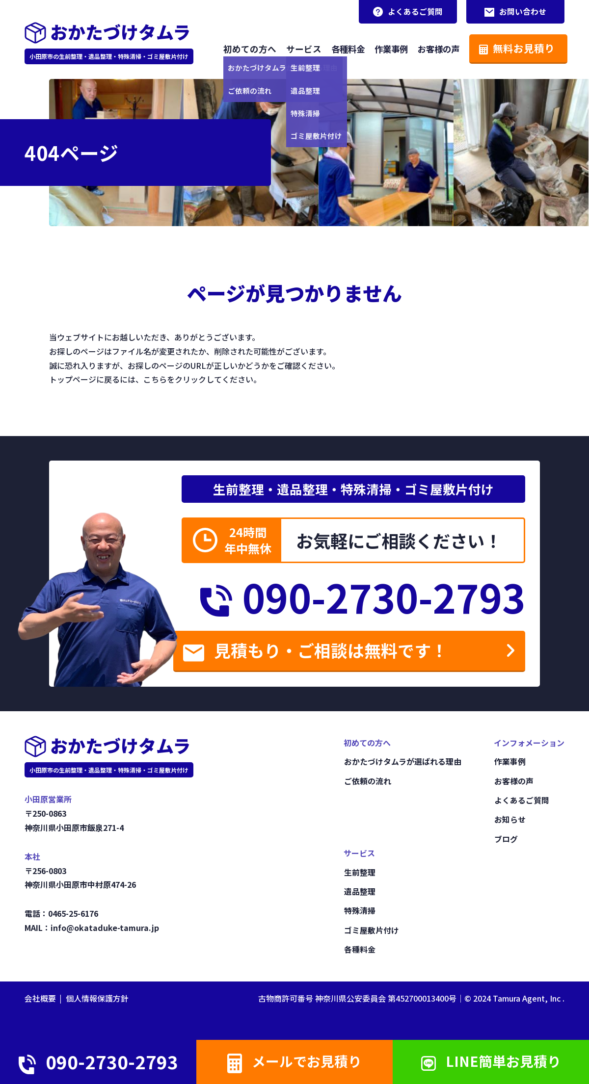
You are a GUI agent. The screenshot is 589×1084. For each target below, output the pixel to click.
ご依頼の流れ (367, 783)
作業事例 (384, 48)
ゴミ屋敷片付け (371, 930)
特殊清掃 (359, 911)
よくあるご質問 (407, 12)
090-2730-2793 (356, 597)
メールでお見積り (294, 1061)
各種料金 (339, 48)
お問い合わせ (515, 12)
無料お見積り (514, 47)
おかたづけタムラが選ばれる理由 (402, 764)
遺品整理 (359, 893)
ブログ (505, 840)
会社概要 (40, 998)
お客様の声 (434, 48)
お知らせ (509, 821)
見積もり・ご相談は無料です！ (327, 652)
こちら (155, 379)
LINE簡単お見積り (490, 1060)
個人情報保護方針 (97, 998)
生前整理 (359, 873)
